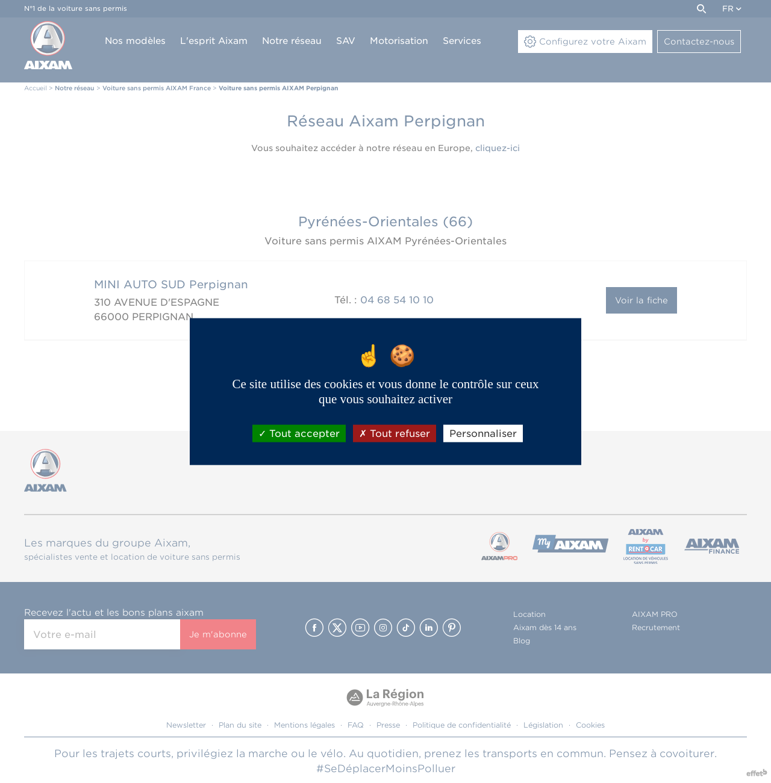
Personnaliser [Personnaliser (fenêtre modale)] (483, 433)
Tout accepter (299, 433)
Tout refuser (394, 433)
